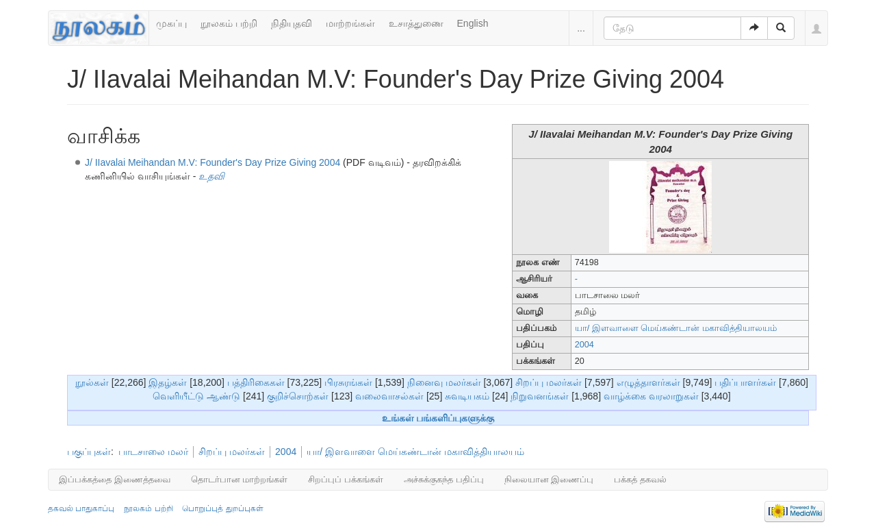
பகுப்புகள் (89, 451)
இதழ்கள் (168, 382)
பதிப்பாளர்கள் (745, 382)
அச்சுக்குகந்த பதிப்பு (444, 479)
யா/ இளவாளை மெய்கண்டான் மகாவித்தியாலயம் (676, 328)
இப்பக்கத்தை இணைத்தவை (114, 479)
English (473, 23)
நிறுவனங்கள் (540, 396)
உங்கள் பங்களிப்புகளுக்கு (438, 418)
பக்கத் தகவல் (640, 479)
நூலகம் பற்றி (229, 23)
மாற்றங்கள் (350, 23)
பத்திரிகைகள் (256, 382)
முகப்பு (171, 23)
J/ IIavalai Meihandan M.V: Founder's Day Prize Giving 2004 (212, 162)
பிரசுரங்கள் (348, 382)
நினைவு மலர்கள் (444, 382)
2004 (584, 344)
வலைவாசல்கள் (389, 396)
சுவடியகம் (467, 396)
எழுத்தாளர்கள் (648, 382)
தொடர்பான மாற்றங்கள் (239, 479)
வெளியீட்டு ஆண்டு (196, 396)
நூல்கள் (92, 382)
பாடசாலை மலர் (153, 451)
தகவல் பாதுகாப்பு (81, 508)
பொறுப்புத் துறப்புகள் (222, 508)
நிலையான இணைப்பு (549, 479)
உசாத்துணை (416, 23)
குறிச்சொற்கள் (297, 396)
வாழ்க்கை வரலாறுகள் (651, 396)
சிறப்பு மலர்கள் (548, 382)
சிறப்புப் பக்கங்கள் (345, 479)
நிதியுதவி (291, 23)
